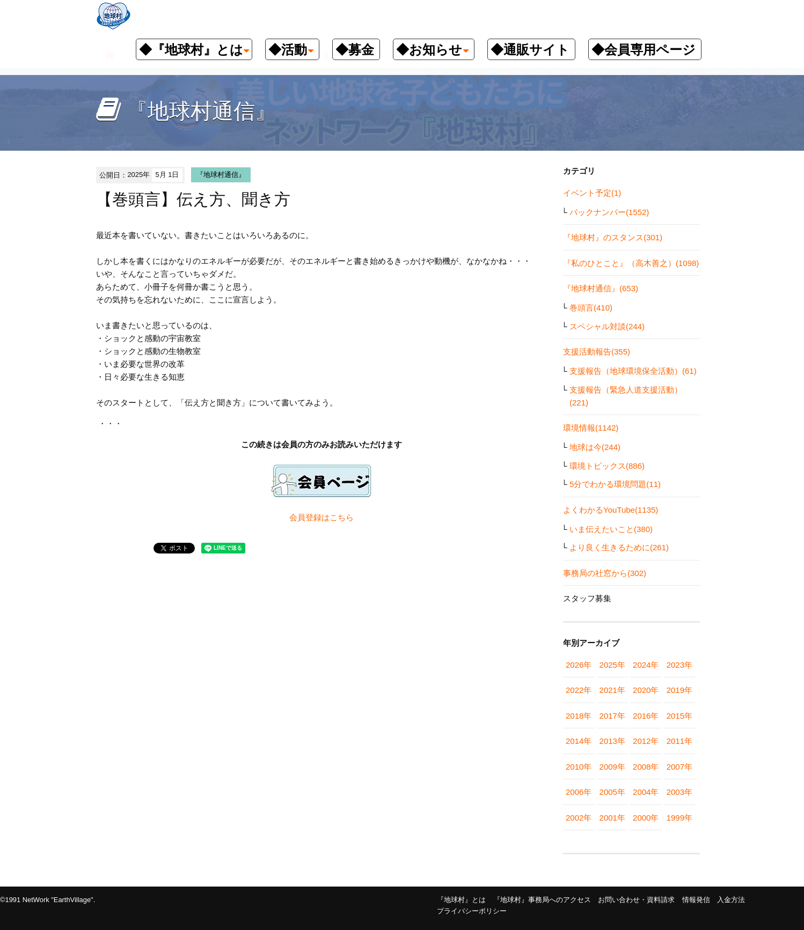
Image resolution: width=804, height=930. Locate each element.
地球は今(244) (594, 447)
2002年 (578, 817)
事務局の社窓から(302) (604, 573)
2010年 (578, 766)
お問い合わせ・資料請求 (636, 900)
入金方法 (731, 900)
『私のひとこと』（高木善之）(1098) (631, 263)
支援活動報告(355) (596, 351)
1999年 (679, 817)
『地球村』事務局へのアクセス (542, 900)
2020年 (646, 690)
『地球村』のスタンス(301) (612, 237)
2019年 (679, 690)
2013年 (612, 741)
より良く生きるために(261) (619, 547)
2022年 (578, 690)
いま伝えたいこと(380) (611, 529)
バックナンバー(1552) (609, 212)
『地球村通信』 (220, 175)
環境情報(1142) (590, 427)
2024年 (646, 664)
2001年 (612, 817)
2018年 (578, 715)
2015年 (679, 715)
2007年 (679, 766)
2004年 (646, 791)
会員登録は (309, 517)
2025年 (612, 664)
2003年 (679, 791)
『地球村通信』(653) (600, 288)
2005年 (612, 791)
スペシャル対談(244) (607, 326)
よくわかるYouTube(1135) (610, 509)
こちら (342, 517)
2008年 (646, 766)
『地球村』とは (461, 900)
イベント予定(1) (592, 192)
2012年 (646, 741)
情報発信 (696, 900)
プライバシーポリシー (472, 911)
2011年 (679, 741)
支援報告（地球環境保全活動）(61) (633, 370)
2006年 (578, 791)
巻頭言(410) (590, 307)
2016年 (646, 715)
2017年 (612, 715)
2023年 (679, 664)
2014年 (578, 741)
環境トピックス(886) (607, 465)
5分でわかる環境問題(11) (615, 484)
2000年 (646, 817)
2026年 (578, 664)
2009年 (612, 766)
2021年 (612, 690)
